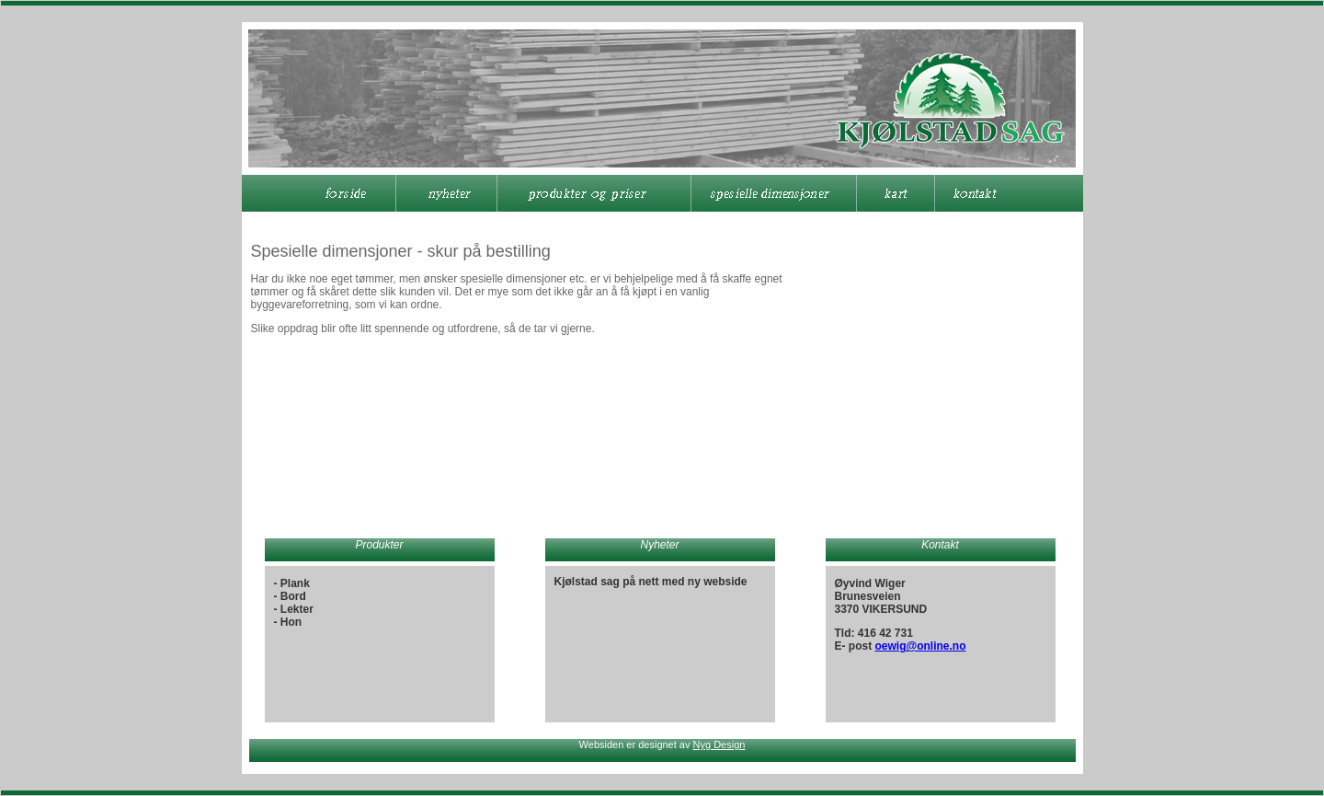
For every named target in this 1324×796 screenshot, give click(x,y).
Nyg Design (719, 744)
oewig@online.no (920, 646)
